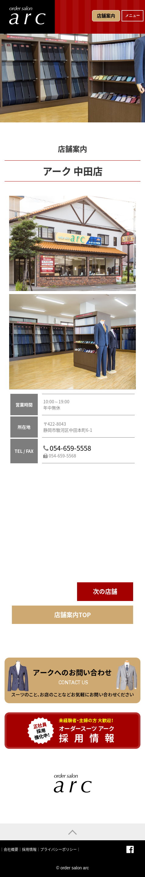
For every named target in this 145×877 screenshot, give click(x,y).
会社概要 (11, 849)
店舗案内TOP (72, 614)
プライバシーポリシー (58, 849)
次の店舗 (105, 591)
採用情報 (29, 849)
